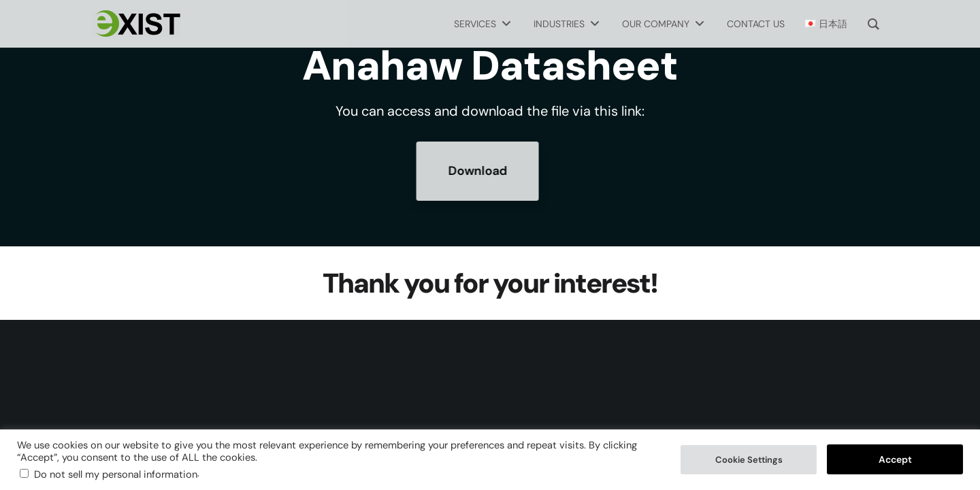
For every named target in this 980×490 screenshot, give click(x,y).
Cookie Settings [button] (749, 460)
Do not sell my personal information (115, 474)
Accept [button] (895, 459)
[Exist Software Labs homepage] (136, 23)
